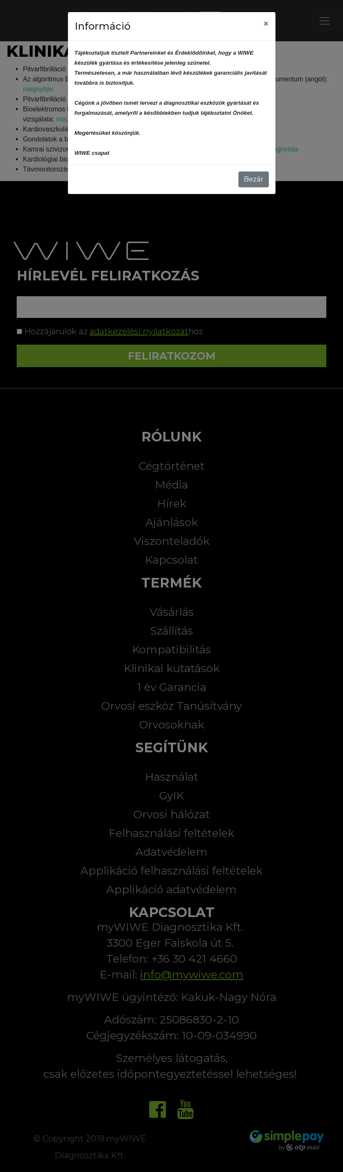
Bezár (253, 179)
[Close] (265, 23)
